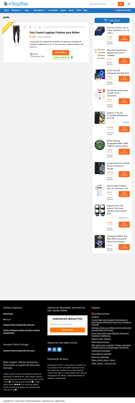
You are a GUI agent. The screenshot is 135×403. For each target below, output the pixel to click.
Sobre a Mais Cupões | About (103, 360)
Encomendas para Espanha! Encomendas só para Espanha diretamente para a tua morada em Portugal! (111, 322)
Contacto (95, 317)
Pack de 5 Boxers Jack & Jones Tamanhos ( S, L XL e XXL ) (118, 30)
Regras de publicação (100, 357)
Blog (85, 10)
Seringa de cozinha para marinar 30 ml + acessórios (117, 93)
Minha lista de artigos (100, 342)
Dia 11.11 (7, 319)
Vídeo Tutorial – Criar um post (103, 363)
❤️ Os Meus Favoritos (122, 10)
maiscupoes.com (48, 401)
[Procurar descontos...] (113, 4)
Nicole (34, 54)
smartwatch (53, 10)
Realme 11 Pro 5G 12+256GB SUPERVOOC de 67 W (117, 115)
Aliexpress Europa (110, 133)
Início (6, 10)
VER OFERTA (61, 52)
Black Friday (8, 314)
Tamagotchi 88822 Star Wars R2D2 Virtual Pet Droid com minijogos (117, 239)
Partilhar (121, 4)
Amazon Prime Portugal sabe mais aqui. (19, 325)
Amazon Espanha (45, 37)
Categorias (15, 10)
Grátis (78, 10)
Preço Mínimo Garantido (101, 354)
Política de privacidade (100, 351)
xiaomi (71, 10)
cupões (63, 10)
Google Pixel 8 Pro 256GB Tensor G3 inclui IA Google (118, 166)
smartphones (38, 10)
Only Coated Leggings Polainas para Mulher (55, 32)
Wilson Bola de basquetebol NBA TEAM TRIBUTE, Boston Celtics (117, 143)
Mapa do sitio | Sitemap (101, 339)
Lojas (26, 10)
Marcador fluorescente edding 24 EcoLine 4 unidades (117, 53)
